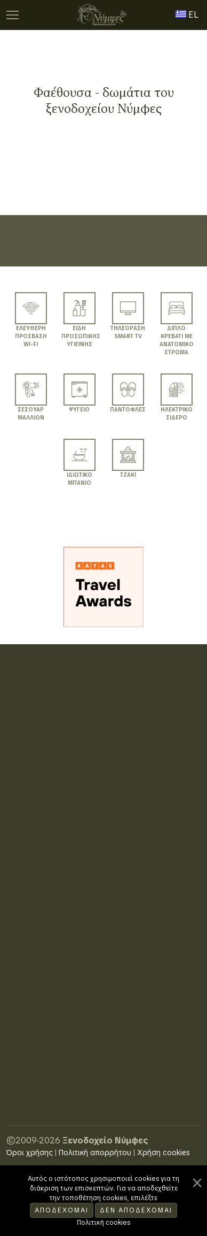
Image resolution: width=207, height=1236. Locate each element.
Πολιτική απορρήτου (95, 1152)
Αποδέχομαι (62, 1210)
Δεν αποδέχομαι (136, 1210)
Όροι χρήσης (29, 1152)
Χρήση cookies (163, 1152)
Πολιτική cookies (103, 1222)
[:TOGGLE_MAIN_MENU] (12, 15)
